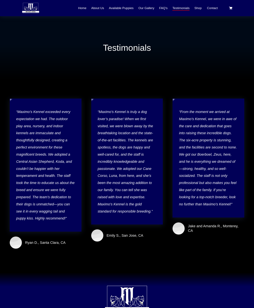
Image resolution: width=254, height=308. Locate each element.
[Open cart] (230, 8)
